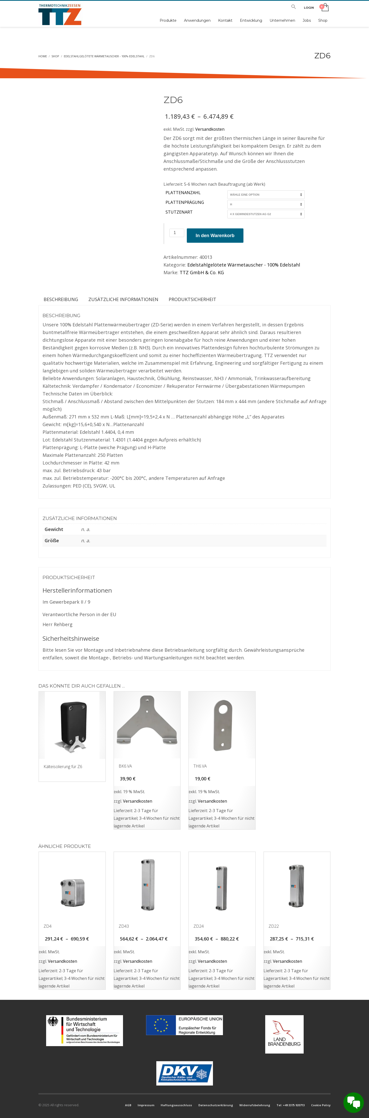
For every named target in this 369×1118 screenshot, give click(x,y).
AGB (128, 1105)
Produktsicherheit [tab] (192, 299)
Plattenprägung (185, 202)
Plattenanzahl (183, 192)
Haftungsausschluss (176, 1105)
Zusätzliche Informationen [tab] (123, 299)
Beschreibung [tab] (61, 299)
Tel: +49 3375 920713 (290, 1105)
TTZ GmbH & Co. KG (202, 272)
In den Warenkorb (215, 235)
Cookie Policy (321, 1105)
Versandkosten (209, 129)
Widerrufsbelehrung (254, 1105)
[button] (293, 7)
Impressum (146, 1105)
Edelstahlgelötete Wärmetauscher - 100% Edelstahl (243, 265)
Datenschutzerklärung (215, 1105)
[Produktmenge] (176, 233)
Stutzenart (179, 212)
